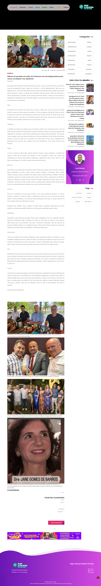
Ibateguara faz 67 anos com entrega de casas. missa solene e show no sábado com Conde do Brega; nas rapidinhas (76, 100)
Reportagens (87, 201)
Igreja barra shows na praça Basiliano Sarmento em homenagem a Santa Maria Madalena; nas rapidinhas (76, 140)
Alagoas (89, 197)
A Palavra (88, 193)
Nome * (62, 502)
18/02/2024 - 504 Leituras (57, 70)
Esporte (79, 56)
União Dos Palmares (77, 197)
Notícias (77, 201)
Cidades (79, 47)
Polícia (79, 51)
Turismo (79, 65)
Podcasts (79, 69)
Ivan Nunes (45, 70)
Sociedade (79, 74)
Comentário (61, 509)
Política (79, 42)
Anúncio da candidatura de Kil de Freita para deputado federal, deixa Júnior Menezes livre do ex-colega (75, 114)
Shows (79, 60)
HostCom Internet (66, 583)
